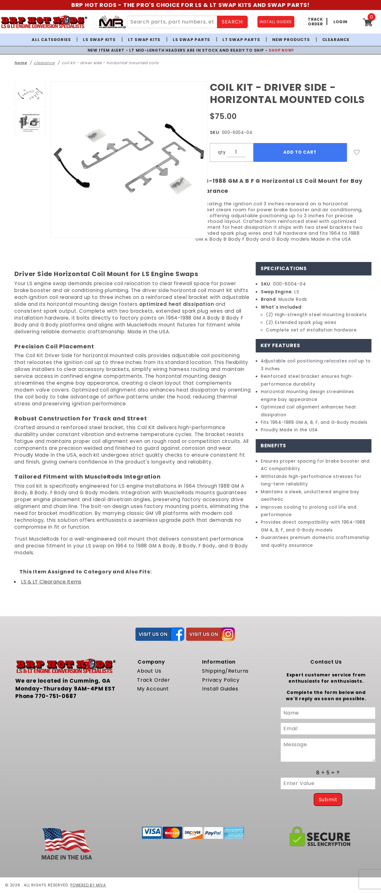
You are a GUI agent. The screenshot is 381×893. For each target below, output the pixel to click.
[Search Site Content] (172, 22)
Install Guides (220, 688)
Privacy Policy (220, 680)
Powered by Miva (88, 885)
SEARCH (232, 21)
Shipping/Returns (225, 671)
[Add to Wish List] (357, 152)
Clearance (335, 40)
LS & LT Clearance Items (51, 581)
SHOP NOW (280, 50)
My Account (153, 688)
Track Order (153, 680)
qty (222, 152)
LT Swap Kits (144, 40)
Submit (328, 799)
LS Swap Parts (191, 40)
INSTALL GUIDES (276, 21)
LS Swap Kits (99, 40)
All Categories (51, 40)
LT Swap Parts (241, 40)
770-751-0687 (56, 696)
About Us (149, 671)
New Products (291, 40)
